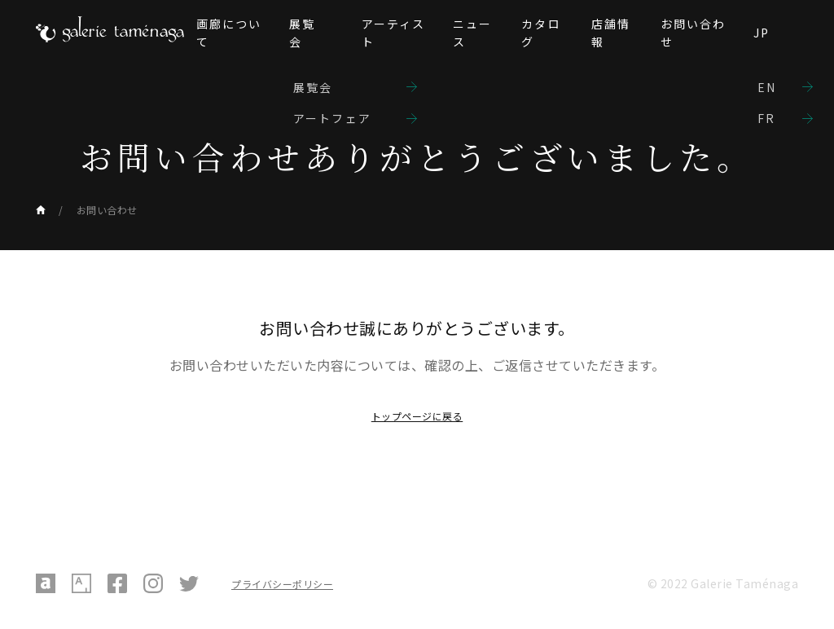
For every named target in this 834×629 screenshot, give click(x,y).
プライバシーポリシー (282, 584)
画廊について (229, 32)
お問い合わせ (693, 32)
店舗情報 (610, 32)
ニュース (472, 32)
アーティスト (394, 32)
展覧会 (302, 32)
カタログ (540, 32)
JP (761, 32)
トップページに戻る (417, 416)
